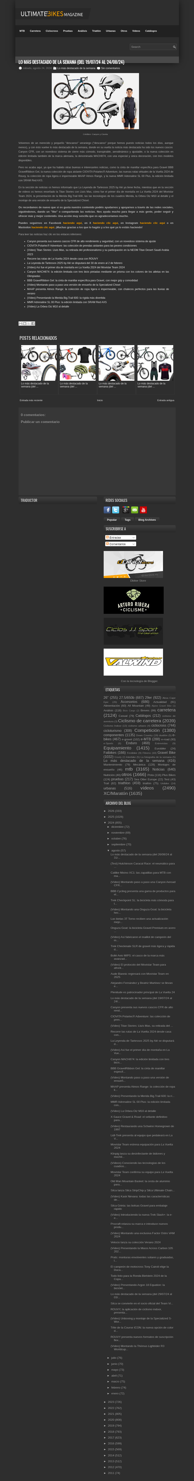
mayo (115, 1366)
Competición (147, 727)
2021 (111, 1411)
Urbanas (111, 31)
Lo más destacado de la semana (76, 68)
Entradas (113, 534)
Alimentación (112, 702)
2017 (111, 1434)
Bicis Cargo (129, 708)
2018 (111, 1428)
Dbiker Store (138, 577)
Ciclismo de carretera (139, 717)
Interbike (131, 754)
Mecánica (139, 761)
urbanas (110, 785)
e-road (165, 736)
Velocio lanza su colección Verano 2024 (136, 1239)
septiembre (118, 841)
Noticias (159, 766)
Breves (145, 707)
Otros (124, 31)
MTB (22, 31)
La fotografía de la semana (156, 754)
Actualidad (160, 699)
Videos (136, 31)
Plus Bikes (168, 772)
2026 (111, 808)
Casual (123, 713)
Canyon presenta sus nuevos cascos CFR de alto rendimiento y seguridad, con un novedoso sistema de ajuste (91, 241)
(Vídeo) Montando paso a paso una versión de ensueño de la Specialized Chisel (73, 284)
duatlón (163, 732)
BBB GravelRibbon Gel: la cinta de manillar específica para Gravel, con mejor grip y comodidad (82, 280)
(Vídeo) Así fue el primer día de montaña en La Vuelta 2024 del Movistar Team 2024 (76, 267)
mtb (129, 765)
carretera (166, 707)
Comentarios (115, 541)
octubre (116, 835)
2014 (111, 1452)
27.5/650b (126, 695)
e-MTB (146, 736)
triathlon (124, 780)
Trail (106, 780)
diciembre (117, 823)
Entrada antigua (165, 397)
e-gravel (127, 736)
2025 (111, 813)
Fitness (146, 749)
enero (115, 1390)
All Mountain (136, 702)
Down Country (144, 732)
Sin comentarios (110, 68)
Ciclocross (52, 31)
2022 (111, 1405)
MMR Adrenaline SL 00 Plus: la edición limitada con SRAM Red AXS (67, 302)
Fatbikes (110, 749)
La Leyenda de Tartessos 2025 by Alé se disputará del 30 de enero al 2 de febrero (74, 263)
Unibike (164, 780)
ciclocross (158, 722)
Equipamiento (117, 744)
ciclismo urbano (137, 722)
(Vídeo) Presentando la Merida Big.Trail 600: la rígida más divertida (66, 297)
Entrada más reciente (31, 397)
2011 (111, 1470)
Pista (151, 772)
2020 (111, 1416)
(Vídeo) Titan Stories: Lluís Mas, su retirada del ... (142, 1022)
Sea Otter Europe (145, 776)
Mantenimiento (113, 761)
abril (114, 1372)
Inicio (100, 397)
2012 (111, 1464)
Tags (127, 517)
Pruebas (67, 31)
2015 (111, 1446)
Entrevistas (161, 740)
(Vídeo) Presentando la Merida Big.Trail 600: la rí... (143, 1093)
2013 (111, 1458)
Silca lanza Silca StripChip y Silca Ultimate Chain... (143, 1187)
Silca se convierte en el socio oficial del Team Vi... (142, 1300)
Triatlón (96, 31)
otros (127, 771)
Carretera (35, 31)
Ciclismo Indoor (113, 722)
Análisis (82, 31)
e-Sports (108, 740)
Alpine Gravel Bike (162, 703)
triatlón (147, 780)
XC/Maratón (116, 790)
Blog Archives (147, 517)
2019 (111, 1422)
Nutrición (109, 772)
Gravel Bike (166, 749)
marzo (115, 1378)
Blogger (152, 678)
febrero (116, 1384)
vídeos (147, 784)
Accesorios (129, 699)
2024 (111, 819)
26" (106, 695)
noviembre (118, 829)
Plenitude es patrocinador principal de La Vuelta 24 (143, 989)
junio (114, 1360)
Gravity (118, 754)
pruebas (117, 776)
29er (148, 695)
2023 (111, 1399)
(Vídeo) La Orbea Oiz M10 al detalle (48, 306)
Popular (112, 517)
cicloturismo (113, 728)
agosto (116, 847)
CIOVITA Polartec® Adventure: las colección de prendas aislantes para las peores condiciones (82, 245)
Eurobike (160, 745)
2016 (111, 1440)
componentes (114, 732)
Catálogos (151, 31)
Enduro (131, 740)
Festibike (132, 749)
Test (166, 776)
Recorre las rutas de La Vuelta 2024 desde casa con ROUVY (62, 258)
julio (114, 1355)
